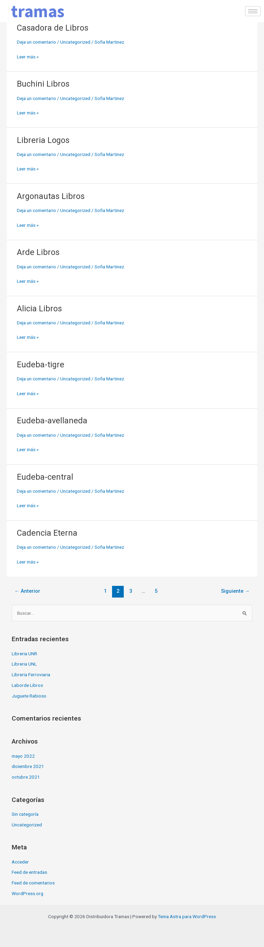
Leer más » (27, 56)
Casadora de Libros (52, 28)
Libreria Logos (43, 140)
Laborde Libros (27, 685)
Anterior (27, 591)
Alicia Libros (39, 308)
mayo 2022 (23, 756)
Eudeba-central (45, 477)
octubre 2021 (26, 777)
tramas (37, 11)
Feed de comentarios (33, 882)
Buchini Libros (43, 84)
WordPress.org (27, 893)
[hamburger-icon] (253, 11)
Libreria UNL (24, 664)
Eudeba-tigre (40, 364)
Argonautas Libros (51, 196)
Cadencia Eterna (47, 533)
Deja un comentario (36, 42)
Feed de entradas (29, 872)
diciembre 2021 (28, 766)
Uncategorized (75, 42)
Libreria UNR (24, 653)
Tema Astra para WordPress (187, 916)
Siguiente (235, 591)
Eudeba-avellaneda (52, 420)
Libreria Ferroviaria (31, 674)
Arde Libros (38, 252)
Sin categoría (25, 814)
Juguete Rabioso (29, 696)
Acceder (20, 862)
